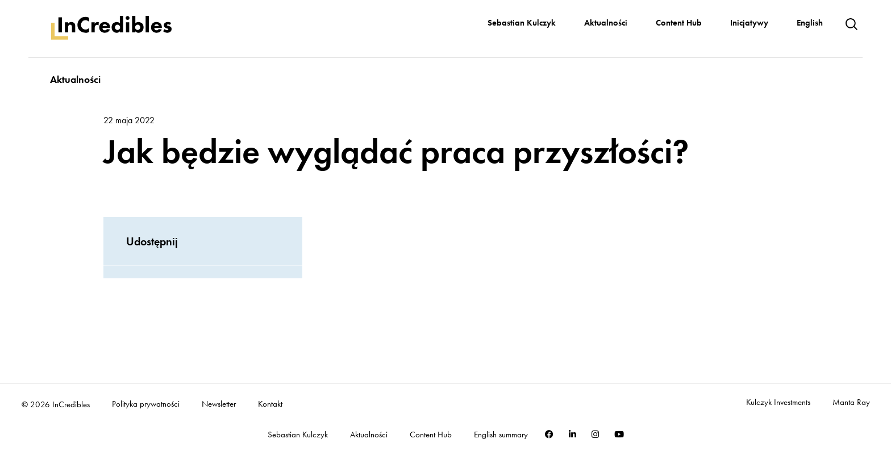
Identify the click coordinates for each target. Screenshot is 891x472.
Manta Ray (851, 402)
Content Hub (679, 22)
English (810, 22)
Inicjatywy (749, 22)
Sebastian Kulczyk (522, 22)
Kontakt (270, 404)
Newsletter (219, 404)
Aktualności (605, 22)
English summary (501, 434)
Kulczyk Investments (778, 402)
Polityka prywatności (146, 404)
